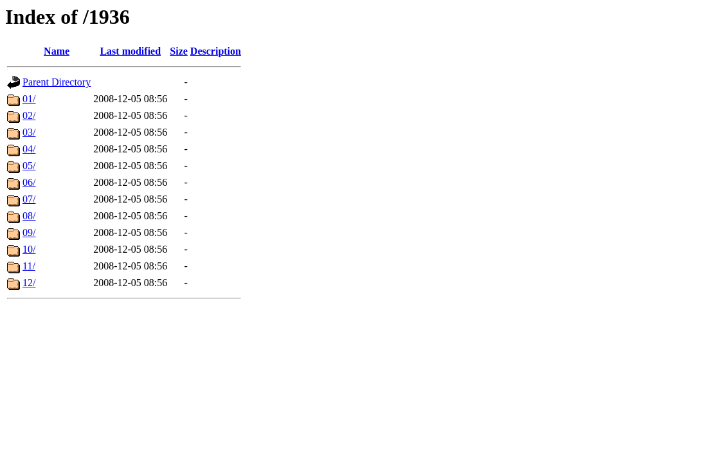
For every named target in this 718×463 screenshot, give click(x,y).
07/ (28, 199)
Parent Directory (56, 82)
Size (179, 51)
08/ (28, 215)
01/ (28, 98)
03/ (28, 132)
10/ (28, 249)
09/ (28, 232)
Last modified (130, 51)
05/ (28, 165)
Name (56, 51)
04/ (28, 148)
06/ (28, 182)
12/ (28, 282)
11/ (28, 265)
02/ (28, 115)
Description (215, 51)
